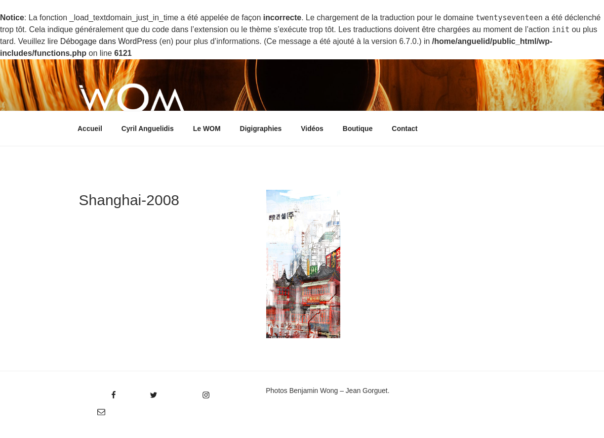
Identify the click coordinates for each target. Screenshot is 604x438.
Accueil (90, 128)
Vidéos (312, 128)
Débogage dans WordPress (108, 41)
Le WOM (207, 128)
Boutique (358, 128)
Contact (404, 128)
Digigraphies (261, 128)
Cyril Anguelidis (147, 128)
